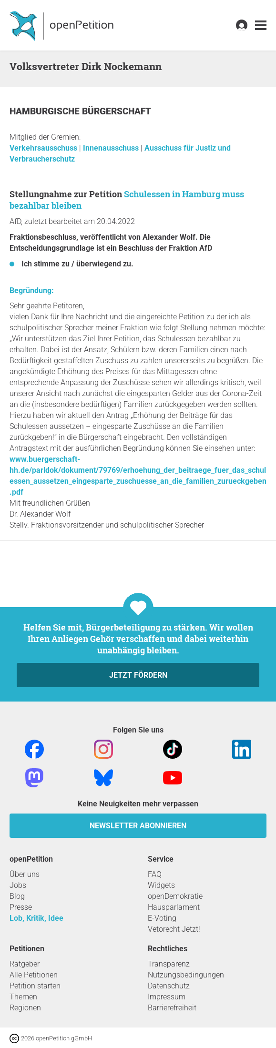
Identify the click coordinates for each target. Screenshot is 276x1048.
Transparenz (169, 963)
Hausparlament (174, 907)
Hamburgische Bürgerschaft (80, 111)
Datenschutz (169, 985)
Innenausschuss (112, 148)
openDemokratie (175, 896)
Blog (17, 896)
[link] (260, 25)
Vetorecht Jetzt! (174, 929)
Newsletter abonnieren (138, 825)
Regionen (25, 1007)
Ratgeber (25, 963)
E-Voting (162, 918)
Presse (21, 907)
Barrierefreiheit (172, 1007)
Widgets (161, 885)
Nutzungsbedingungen (186, 974)
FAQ (155, 874)
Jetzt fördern (138, 675)
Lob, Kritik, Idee (36, 918)
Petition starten (35, 985)
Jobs (18, 885)
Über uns (25, 874)
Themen (23, 996)
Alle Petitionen (34, 974)
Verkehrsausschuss (44, 148)
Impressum (166, 996)
